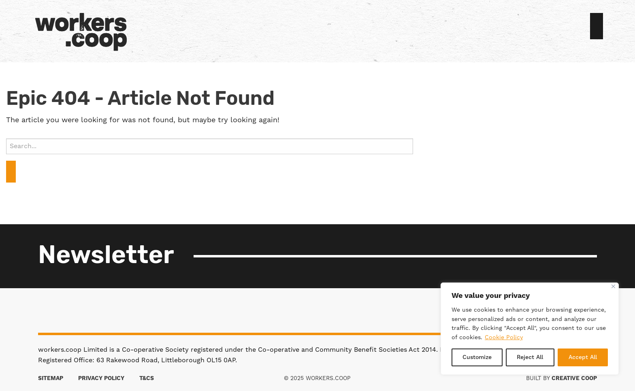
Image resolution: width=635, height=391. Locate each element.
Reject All (530, 357)
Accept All (583, 357)
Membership (332, 27)
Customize (477, 357)
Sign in (587, 27)
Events (338, 27)
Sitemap (50, 378)
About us (325, 27)
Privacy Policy (101, 378)
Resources (351, 27)
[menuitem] (325, 27)
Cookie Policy (504, 337)
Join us (596, 26)
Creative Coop (574, 378)
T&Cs (146, 378)
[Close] (613, 286)
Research (358, 27)
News (345, 27)
